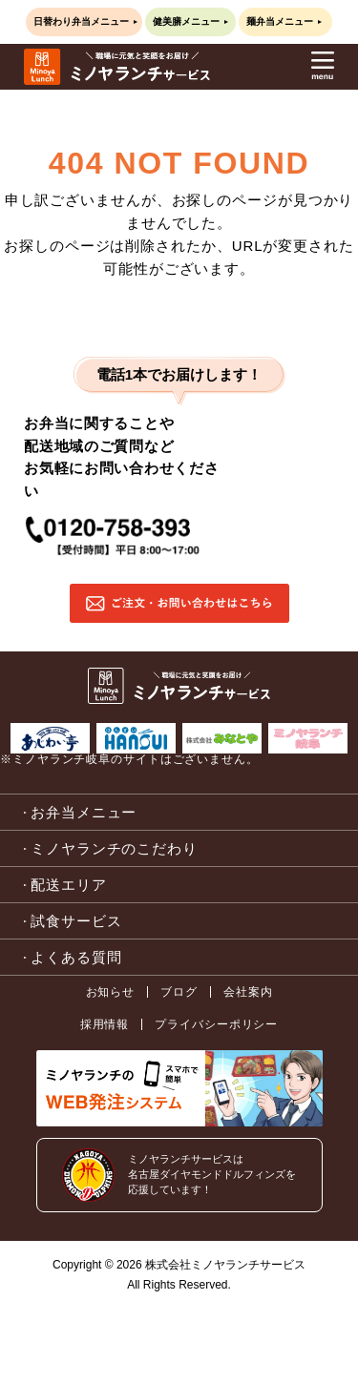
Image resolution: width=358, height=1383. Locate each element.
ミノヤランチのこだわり (114, 848)
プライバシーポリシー (216, 1024)
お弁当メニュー (84, 812)
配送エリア (69, 885)
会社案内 (248, 992)
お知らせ (111, 992)
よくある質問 (76, 957)
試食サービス (76, 921)
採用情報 (105, 1024)
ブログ (179, 992)
